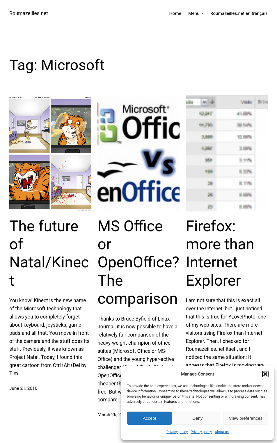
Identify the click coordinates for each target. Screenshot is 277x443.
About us (222, 432)
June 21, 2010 (23, 388)
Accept (149, 418)
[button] (265, 374)
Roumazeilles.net (28, 13)
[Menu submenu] (201, 13)
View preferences (246, 418)
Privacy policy (177, 432)
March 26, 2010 (112, 414)
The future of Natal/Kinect (49, 253)
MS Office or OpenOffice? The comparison (138, 262)
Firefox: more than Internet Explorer (220, 253)
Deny (197, 418)
